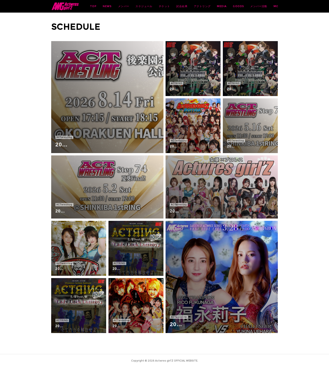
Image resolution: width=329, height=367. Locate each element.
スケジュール (176, 6)
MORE (270, 6)
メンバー (156, 6)
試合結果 (215, 6)
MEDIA (255, 6)
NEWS (140, 6)
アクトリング (235, 6)
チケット (197, 6)
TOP (126, 6)
